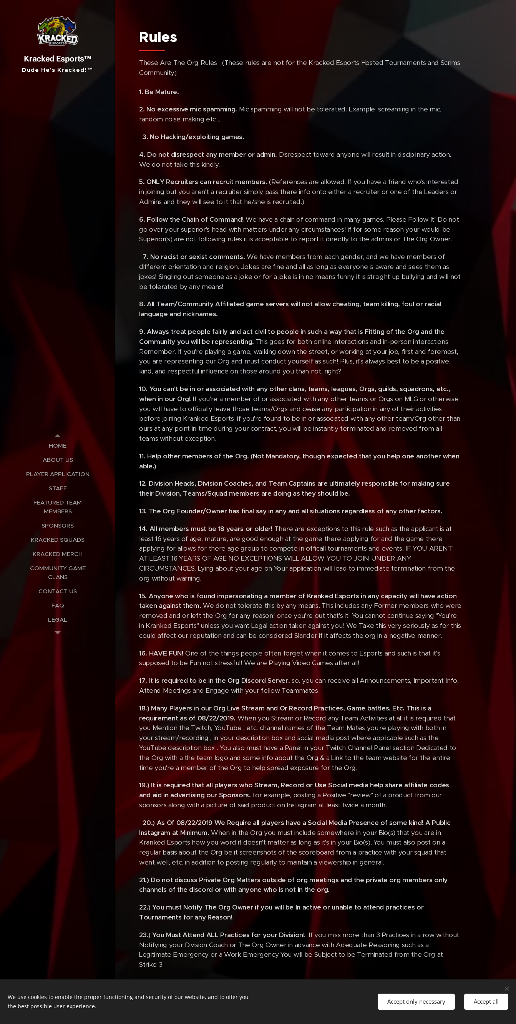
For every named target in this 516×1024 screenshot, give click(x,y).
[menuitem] (57, 445)
